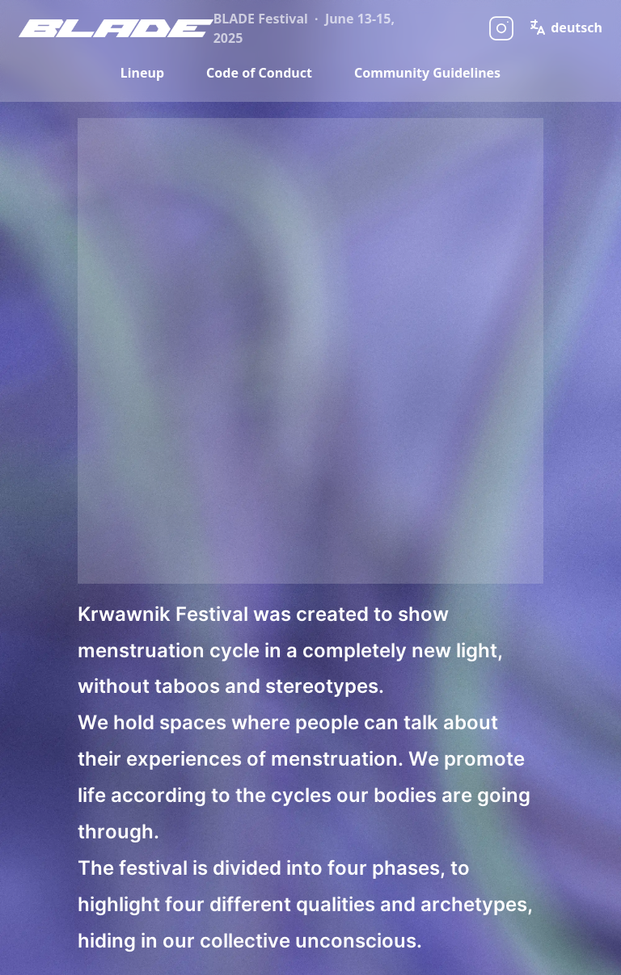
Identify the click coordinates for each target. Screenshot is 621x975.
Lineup (142, 73)
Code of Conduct (259, 73)
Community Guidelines (427, 73)
